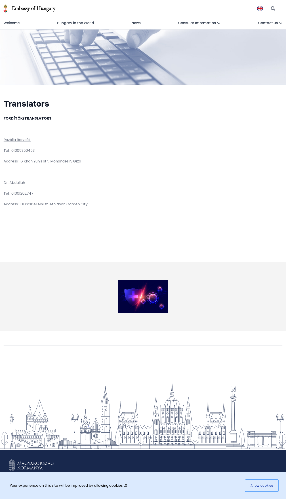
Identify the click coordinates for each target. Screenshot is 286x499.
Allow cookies (261, 485)
